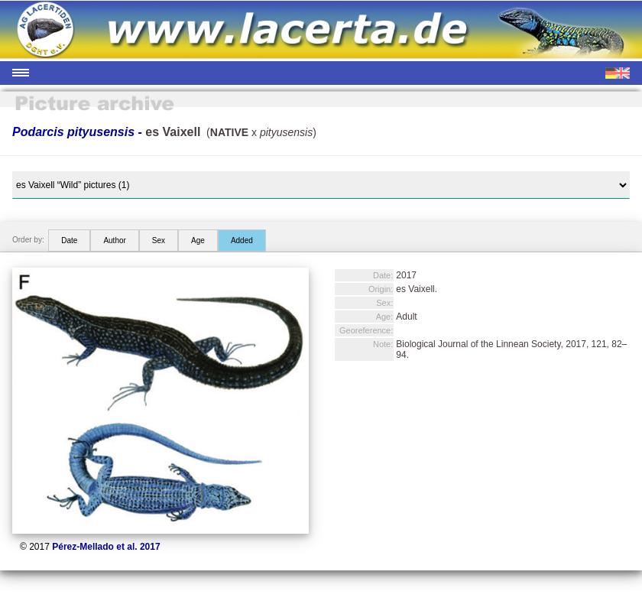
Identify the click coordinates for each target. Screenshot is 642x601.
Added (242, 240)
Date (69, 240)
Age (198, 240)
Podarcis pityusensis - (106, 131)
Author (114, 240)
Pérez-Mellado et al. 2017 (106, 546)
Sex (158, 240)
